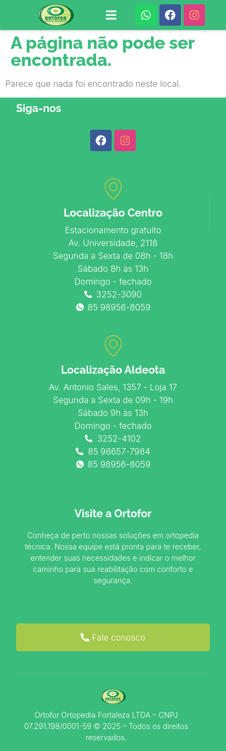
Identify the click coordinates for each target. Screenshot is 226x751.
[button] (111, 15)
